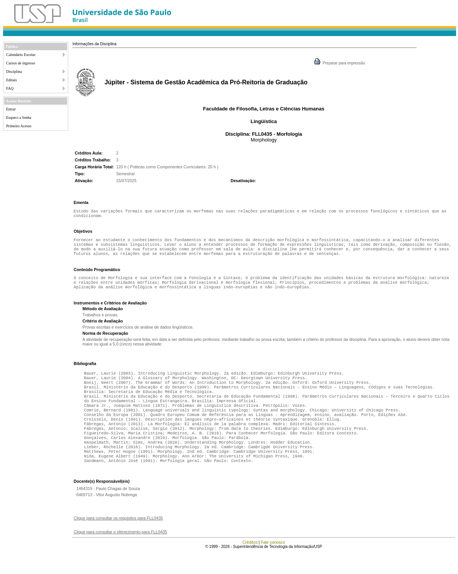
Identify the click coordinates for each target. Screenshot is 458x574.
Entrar (11, 109)
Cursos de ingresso (20, 63)
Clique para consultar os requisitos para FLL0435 (118, 540)
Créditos (250, 564)
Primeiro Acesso (18, 126)
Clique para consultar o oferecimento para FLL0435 (120, 554)
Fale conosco (273, 564)
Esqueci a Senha (18, 117)
